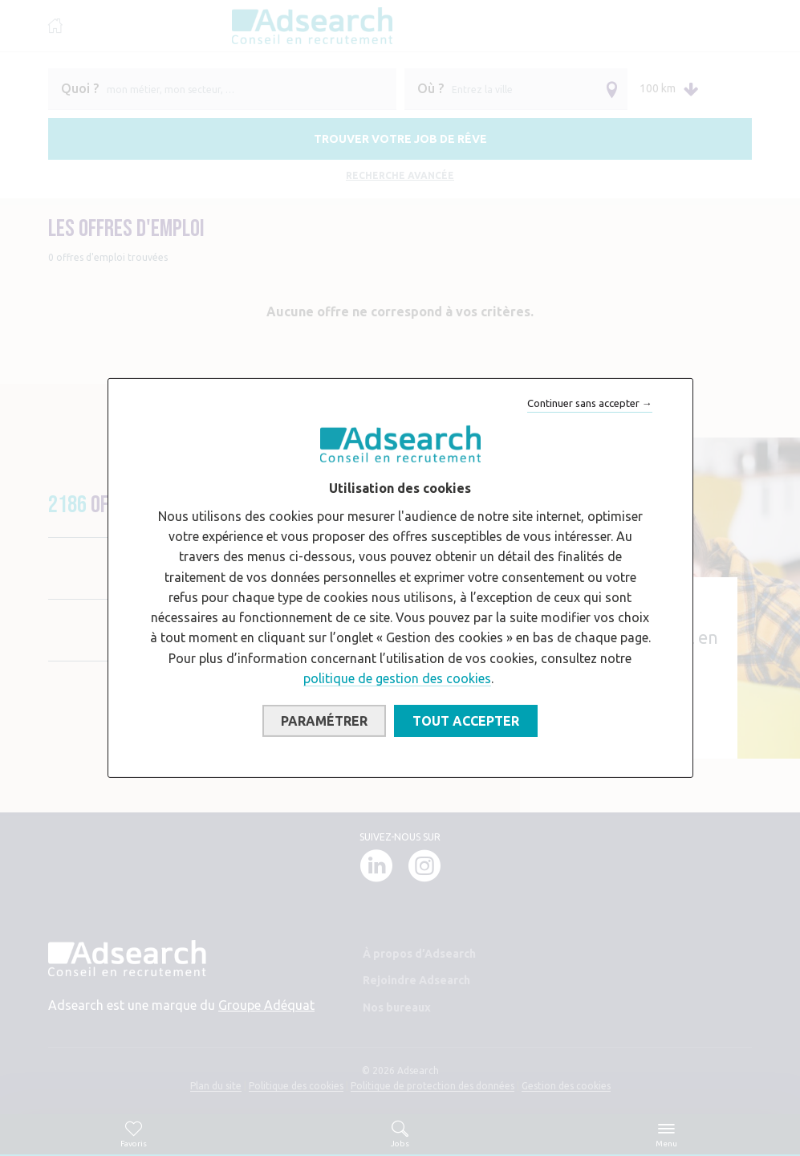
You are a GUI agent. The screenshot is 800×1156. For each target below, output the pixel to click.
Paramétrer (324, 721)
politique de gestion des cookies (397, 678)
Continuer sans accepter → (589, 403)
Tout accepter (465, 721)
